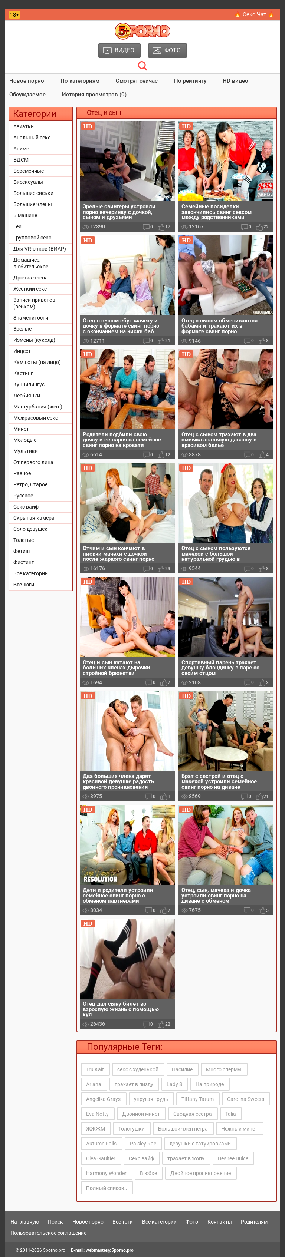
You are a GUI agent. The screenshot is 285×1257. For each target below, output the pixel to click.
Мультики (25, 451)
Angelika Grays (103, 1099)
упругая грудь (151, 1099)
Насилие (182, 1069)
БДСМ (21, 160)
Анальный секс (31, 137)
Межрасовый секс (35, 418)
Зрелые (22, 329)
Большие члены (32, 204)
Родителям (254, 1222)
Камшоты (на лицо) (37, 362)
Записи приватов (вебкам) (34, 303)
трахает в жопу (185, 1158)
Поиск (55, 1222)
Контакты (219, 1222)
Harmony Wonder (106, 1173)
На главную (24, 1222)
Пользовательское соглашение (48, 1233)
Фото (192, 1222)
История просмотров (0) (94, 94)
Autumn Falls (101, 1144)
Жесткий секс (30, 289)
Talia (230, 1114)
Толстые (23, 540)
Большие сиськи (33, 193)
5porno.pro (54, 1250)
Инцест (22, 351)
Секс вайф (26, 507)
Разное (22, 473)
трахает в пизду (134, 1084)
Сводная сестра (192, 1114)
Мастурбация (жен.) (37, 407)
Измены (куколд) (34, 340)
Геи (17, 226)
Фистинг (23, 562)
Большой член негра (183, 1129)
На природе (210, 1084)
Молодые (24, 440)
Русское (23, 496)
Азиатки (23, 126)
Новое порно (26, 80)
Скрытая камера (34, 518)
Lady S (174, 1084)
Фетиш (21, 551)
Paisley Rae (143, 1144)
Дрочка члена (30, 278)
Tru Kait (95, 1069)
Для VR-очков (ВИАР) (39, 249)
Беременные (28, 171)
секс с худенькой (137, 1069)
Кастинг (23, 373)
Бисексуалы (28, 182)
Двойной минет (141, 1114)
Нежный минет (239, 1129)
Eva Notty (97, 1114)
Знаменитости (30, 318)
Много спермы (224, 1069)
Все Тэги (23, 585)
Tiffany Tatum (197, 1099)
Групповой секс (32, 238)
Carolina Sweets (245, 1099)
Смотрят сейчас (137, 80)
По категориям (79, 80)
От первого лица (33, 462)
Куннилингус (29, 384)
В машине (25, 215)
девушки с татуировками (200, 1144)
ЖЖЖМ (95, 1129)
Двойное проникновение (200, 1173)
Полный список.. (106, 1188)
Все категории (30, 573)
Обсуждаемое (27, 94)
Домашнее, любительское (30, 263)
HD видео (235, 80)
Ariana (93, 1084)
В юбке (148, 1173)
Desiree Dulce (233, 1158)
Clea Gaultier (100, 1158)
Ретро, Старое (30, 484)
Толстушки (131, 1129)
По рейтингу (190, 80)
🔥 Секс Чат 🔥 (254, 14)
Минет (21, 429)
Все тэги (122, 1222)
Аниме (21, 149)
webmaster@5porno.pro (110, 1250)
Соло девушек (30, 529)
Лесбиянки (26, 395)
